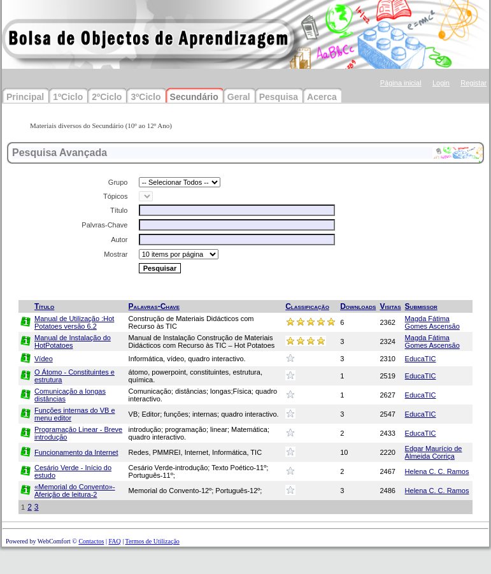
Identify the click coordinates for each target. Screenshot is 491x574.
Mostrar (115, 254)
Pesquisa (278, 97)
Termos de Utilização (152, 541)
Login (441, 83)
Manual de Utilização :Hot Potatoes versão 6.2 (74, 322)
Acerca (322, 97)
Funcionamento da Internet (76, 452)
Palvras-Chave (104, 225)
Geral (238, 97)
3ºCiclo (145, 97)
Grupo (118, 182)
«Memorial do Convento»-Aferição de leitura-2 (74, 490)
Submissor (421, 306)
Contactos (91, 541)
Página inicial (401, 83)
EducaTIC (420, 358)
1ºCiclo (68, 97)
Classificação (307, 306)
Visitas (390, 306)
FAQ (114, 541)
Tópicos (115, 196)
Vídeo (43, 358)
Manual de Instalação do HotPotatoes (72, 341)
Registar (473, 83)
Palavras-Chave (154, 306)
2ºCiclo (107, 97)
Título (119, 210)
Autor (119, 239)
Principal (25, 97)
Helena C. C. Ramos (437, 471)
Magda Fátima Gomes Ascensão (432, 322)
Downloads (358, 306)
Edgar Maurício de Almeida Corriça (433, 452)
